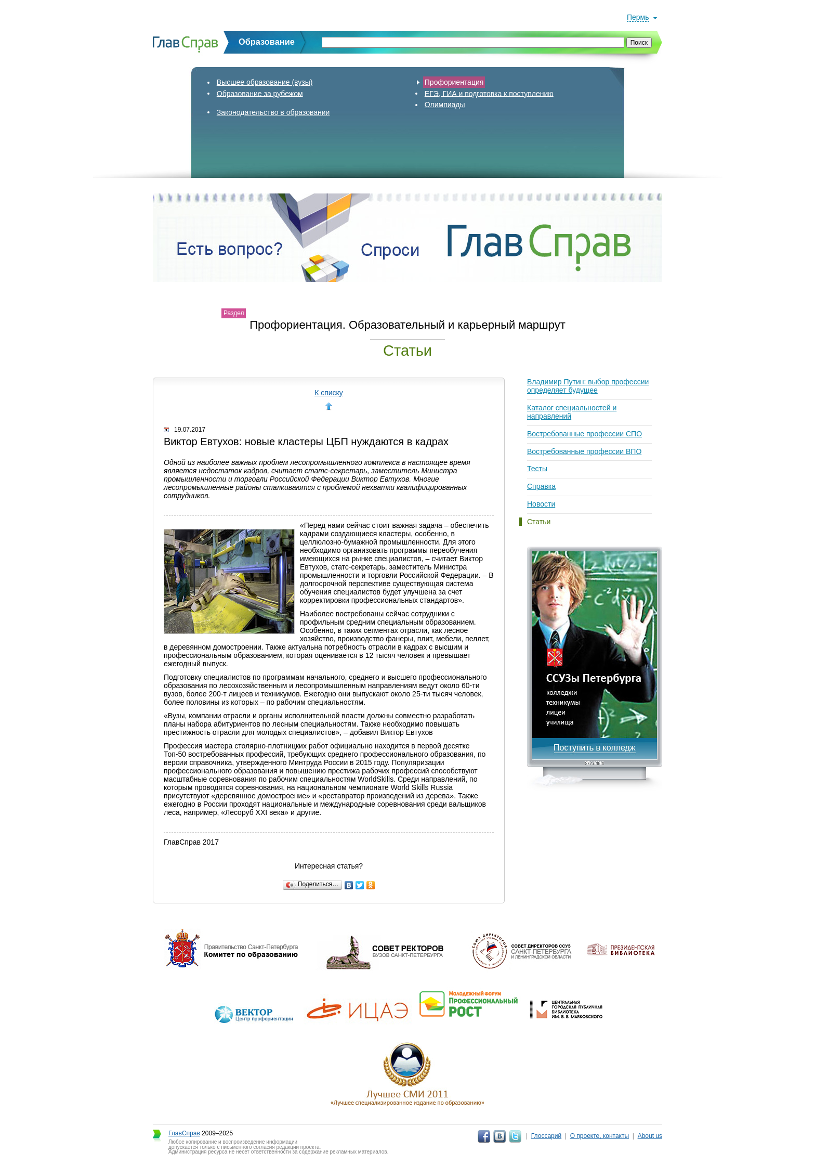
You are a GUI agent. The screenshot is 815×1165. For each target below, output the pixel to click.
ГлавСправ (184, 1133)
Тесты (537, 468)
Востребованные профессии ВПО (584, 451)
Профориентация (454, 82)
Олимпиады (445, 104)
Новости (541, 504)
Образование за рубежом (260, 93)
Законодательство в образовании (273, 112)
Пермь (638, 17)
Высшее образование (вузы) (265, 82)
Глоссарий (546, 1136)
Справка (541, 486)
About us (650, 1136)
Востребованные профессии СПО (584, 434)
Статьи (538, 521)
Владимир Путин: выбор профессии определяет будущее (588, 386)
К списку (328, 393)
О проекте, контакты (599, 1136)
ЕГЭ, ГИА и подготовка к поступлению (489, 93)
